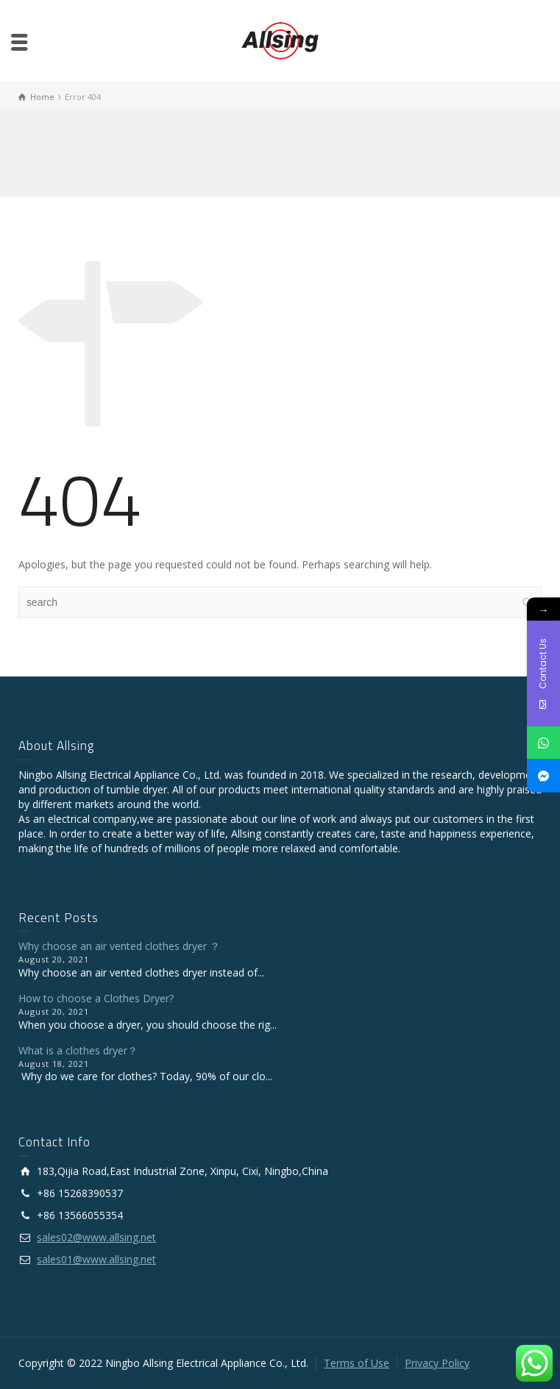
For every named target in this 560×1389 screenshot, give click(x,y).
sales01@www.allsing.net (96, 1259)
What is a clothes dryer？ (78, 1050)
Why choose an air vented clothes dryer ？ (119, 946)
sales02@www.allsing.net (96, 1237)
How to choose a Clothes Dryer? (96, 998)
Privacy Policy (437, 1363)
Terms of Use (356, 1363)
